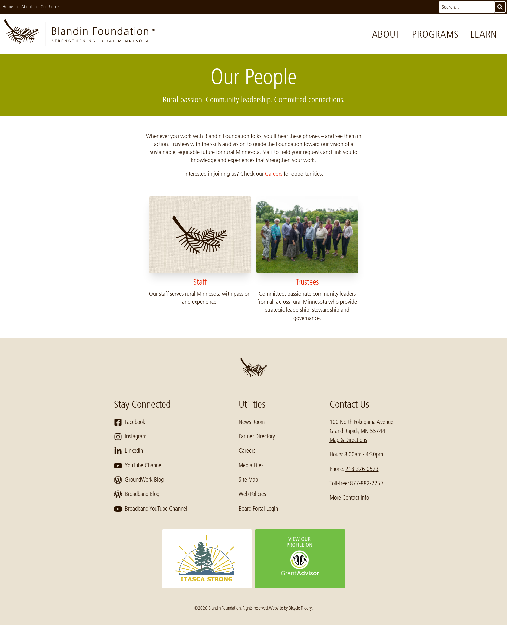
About (386, 34)
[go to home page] (79, 34)
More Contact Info (349, 497)
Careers (273, 173)
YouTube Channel (138, 466)
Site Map (248, 479)
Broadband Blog (136, 494)
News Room (252, 422)
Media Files (251, 465)
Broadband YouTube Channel (150, 509)
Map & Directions (348, 440)
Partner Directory (257, 436)
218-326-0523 (362, 469)
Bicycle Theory (300, 608)
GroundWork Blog (139, 480)
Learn (483, 34)
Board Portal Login (258, 508)
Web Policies (252, 494)
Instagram (130, 437)
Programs (435, 34)
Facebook (129, 422)
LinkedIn (128, 451)
